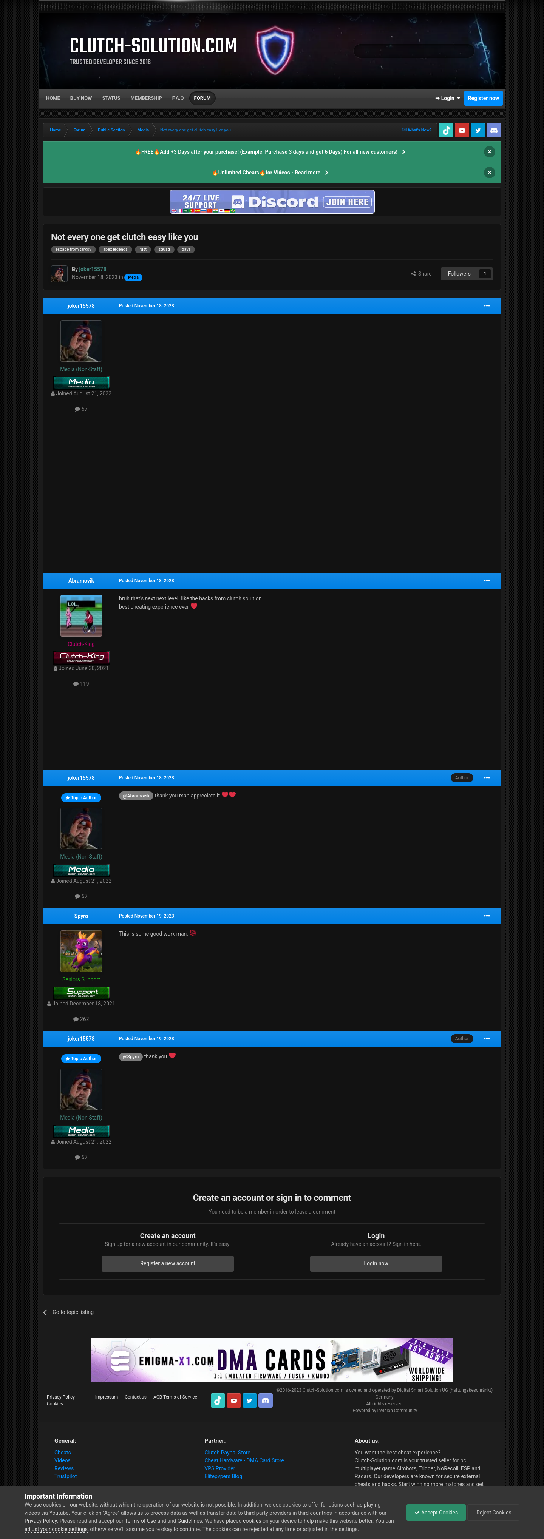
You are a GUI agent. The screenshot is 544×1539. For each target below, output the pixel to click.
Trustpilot (65, 1476)
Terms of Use (140, 1521)
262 (81, 1019)
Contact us (136, 1397)
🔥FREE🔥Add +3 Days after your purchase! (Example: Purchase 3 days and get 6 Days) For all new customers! (266, 152)
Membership (146, 98)
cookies (252, 1521)
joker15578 (81, 306)
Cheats (62, 1453)
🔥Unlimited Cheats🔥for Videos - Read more (266, 173)
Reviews (64, 1468)
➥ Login (447, 98)
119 (81, 684)
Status (111, 98)
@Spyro (131, 1056)
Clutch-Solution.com (323, 1390)
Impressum (106, 1397)
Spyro (81, 916)
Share (421, 274)
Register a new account (167, 1263)
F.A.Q (178, 98)
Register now (483, 98)
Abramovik (81, 581)
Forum (202, 98)
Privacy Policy (61, 1397)
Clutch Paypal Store (227, 1453)
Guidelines (190, 1521)
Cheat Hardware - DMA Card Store (244, 1460)
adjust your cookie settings (56, 1529)
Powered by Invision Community (384, 1410)
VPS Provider (219, 1468)
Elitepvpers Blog (223, 1476)
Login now (376, 1263)
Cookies (55, 1403)
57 (81, 409)
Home (53, 98)
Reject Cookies (493, 1513)
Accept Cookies (436, 1513)
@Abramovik (136, 796)
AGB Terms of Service (175, 1397)
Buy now (81, 98)
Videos (62, 1460)
